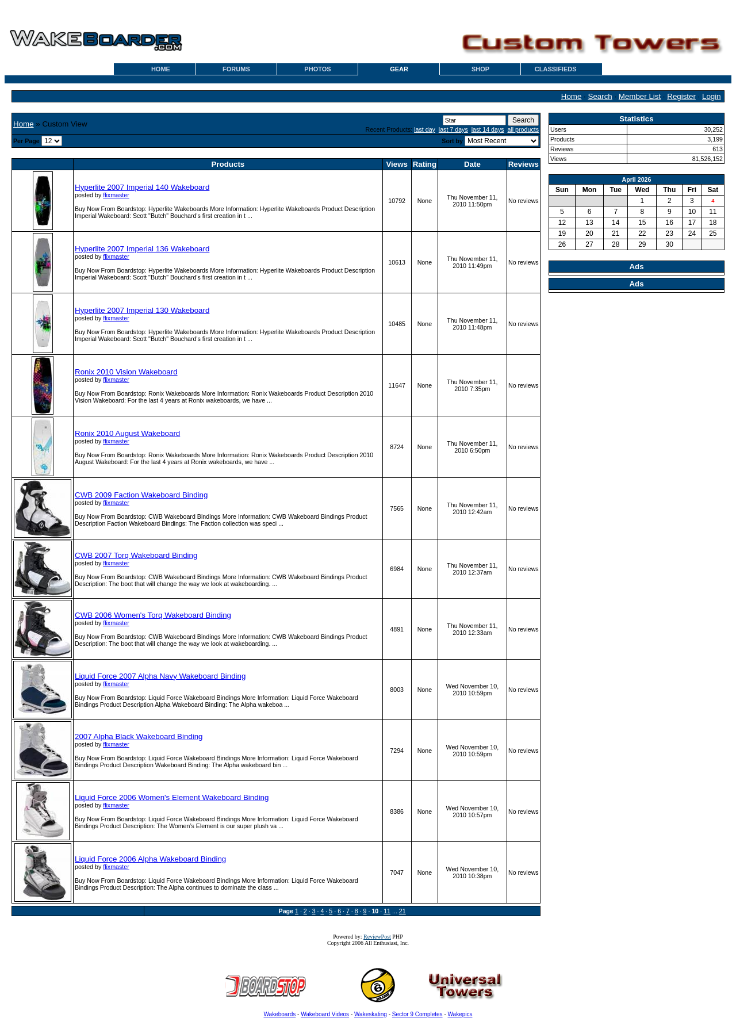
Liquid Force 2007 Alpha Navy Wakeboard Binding (160, 676)
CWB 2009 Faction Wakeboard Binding (141, 495)
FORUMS (236, 69)
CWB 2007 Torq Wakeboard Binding (136, 555)
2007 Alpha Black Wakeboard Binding (139, 736)
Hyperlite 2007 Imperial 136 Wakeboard (142, 248)
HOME (160, 69)
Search (600, 96)
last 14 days (487, 129)
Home (571, 96)
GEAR (399, 69)
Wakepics (460, 1014)
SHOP (480, 69)
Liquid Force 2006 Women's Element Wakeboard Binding (172, 797)
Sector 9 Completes (417, 1014)
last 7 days (453, 129)
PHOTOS (317, 69)
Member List (640, 96)
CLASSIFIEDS (556, 69)
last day (424, 129)
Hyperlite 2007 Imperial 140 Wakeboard (142, 187)
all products (523, 129)
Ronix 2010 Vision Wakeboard (126, 372)
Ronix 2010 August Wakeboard (127, 433)
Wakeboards (280, 1014)
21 (402, 911)
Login (711, 96)
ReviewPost (377, 936)
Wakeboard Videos (325, 1014)
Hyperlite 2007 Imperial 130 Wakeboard (142, 310)
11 (387, 911)
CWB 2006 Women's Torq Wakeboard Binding (153, 615)
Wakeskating (370, 1014)
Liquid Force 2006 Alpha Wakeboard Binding (150, 859)
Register (681, 96)
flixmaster (116, 195)
